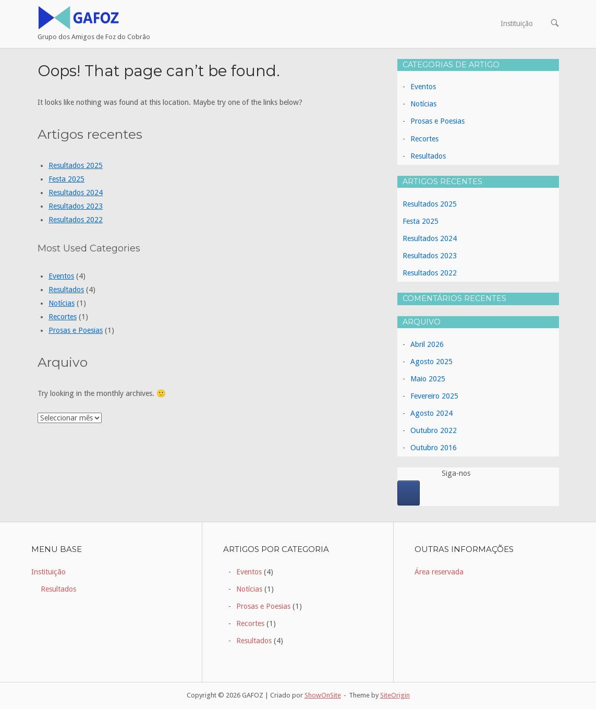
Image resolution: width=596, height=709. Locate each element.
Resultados (66, 289)
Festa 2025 (66, 179)
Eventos (61, 276)
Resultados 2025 (75, 165)
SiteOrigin (395, 695)
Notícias (61, 303)
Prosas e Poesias (75, 330)
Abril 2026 (427, 344)
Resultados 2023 (75, 206)
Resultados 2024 (75, 192)
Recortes (62, 317)
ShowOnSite (323, 695)
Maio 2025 (427, 379)
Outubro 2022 (433, 430)
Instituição (517, 23)
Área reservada (439, 572)
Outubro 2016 (433, 447)
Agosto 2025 (431, 361)
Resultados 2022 (75, 219)
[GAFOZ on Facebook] (408, 493)
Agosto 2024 (431, 413)
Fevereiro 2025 (434, 396)
